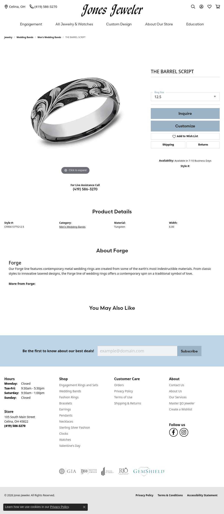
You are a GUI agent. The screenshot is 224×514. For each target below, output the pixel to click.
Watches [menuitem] (65, 440)
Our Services (178, 397)
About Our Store (159, 24)
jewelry (8, 37)
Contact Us (176, 385)
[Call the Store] (15, 426)
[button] (193, 6)
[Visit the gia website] (67, 471)
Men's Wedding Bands (49, 37)
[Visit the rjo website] (123, 471)
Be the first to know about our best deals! (58, 351)
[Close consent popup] (84, 507)
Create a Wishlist (180, 409)
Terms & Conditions (170, 495)
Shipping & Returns (127, 403)
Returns (203, 145)
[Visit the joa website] (107, 471)
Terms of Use (123, 397)
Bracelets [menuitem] (65, 403)
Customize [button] (185, 126)
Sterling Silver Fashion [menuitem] (74, 427)
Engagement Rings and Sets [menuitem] (78, 385)
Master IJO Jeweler (182, 403)
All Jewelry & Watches (74, 24)
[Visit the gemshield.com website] (149, 471)
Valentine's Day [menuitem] (69, 446)
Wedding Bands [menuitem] (70, 391)
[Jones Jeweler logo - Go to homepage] (112, 9)
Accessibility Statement (202, 495)
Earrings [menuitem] (65, 409)
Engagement (31, 24)
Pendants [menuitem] (65, 415)
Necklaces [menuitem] (66, 421)
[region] (75, 110)
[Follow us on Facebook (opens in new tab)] (173, 432)
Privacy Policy (123, 391)
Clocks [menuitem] (63, 433)
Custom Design (119, 24)
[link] (14, 6)
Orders (119, 385)
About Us (175, 391)
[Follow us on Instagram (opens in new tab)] (184, 432)
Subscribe (189, 351)
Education (195, 24)
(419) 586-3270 (85, 189)
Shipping (168, 145)
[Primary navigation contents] (112, 24)
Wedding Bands (25, 37)
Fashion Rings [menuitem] (69, 397)
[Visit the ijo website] (89, 471)
